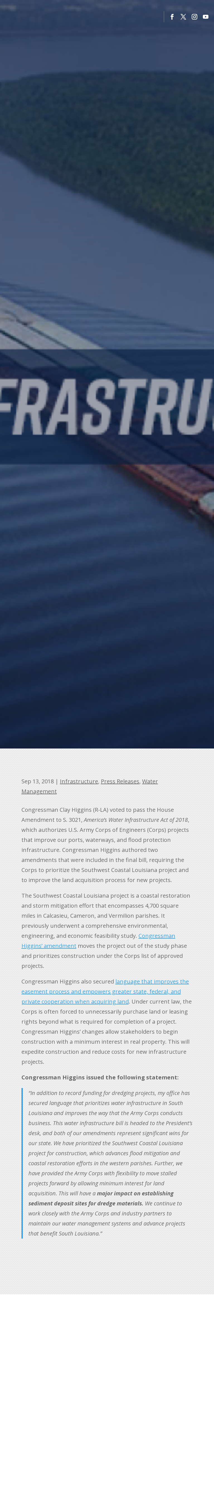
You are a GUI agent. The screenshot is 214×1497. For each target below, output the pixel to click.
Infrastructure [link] (79, 781)
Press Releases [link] (120, 781)
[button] (172, 16)
